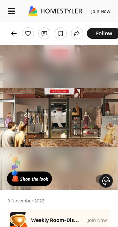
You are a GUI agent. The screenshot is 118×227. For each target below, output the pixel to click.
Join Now (100, 11)
